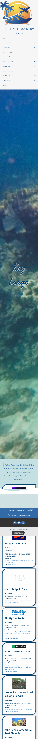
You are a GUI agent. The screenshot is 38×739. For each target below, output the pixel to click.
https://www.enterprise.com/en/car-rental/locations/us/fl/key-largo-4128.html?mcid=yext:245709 (18, 667)
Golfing (18, 468)
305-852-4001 (14, 564)
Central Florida (7, 80)
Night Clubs (27, 472)
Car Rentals (24, 465)
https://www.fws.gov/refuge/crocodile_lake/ (18, 709)
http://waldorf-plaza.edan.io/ (20, 521)
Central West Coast (8, 71)
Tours (31, 476)
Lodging (19, 472)
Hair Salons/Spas (27, 468)
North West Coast (7, 66)
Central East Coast (8, 61)
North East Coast (7, 76)
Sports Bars (24, 476)
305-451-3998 (14, 671)
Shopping (16, 476)
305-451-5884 (14, 603)
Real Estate (8, 476)
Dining (6, 468)
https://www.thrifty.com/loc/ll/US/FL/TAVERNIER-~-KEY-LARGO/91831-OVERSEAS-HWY (19, 634)
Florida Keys (6, 47)
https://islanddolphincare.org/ (20, 601)
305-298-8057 (14, 523)
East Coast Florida (7, 57)
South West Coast (7, 43)
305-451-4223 (14, 711)
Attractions (15, 465)
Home (4, 38)
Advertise (5, 85)
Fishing (12, 468)
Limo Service (10, 472)
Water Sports (18, 479)
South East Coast (7, 52)
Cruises (31, 465)
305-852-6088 (14, 638)
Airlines (7, 465)
